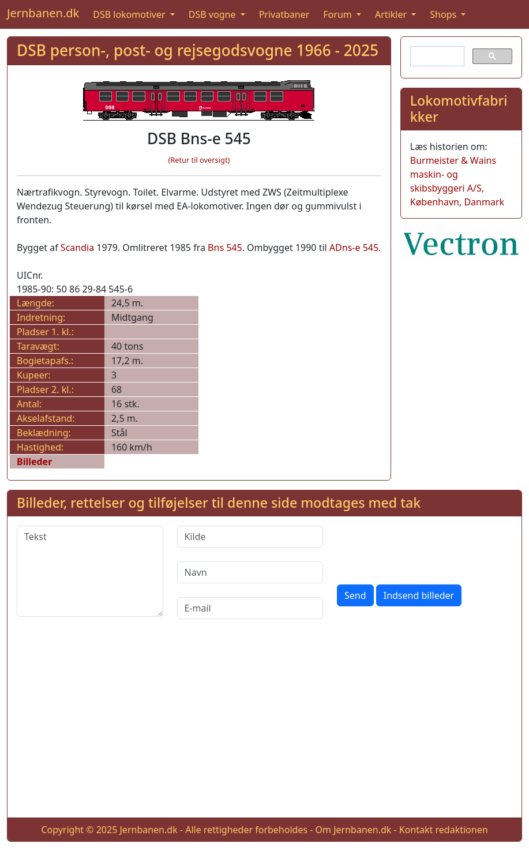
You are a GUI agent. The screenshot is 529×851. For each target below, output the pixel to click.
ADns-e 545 (353, 247)
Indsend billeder (419, 595)
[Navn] (250, 572)
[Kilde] (250, 537)
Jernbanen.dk (43, 13)
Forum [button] (338, 14)
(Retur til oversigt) (199, 160)
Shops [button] (444, 14)
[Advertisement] (264, 727)
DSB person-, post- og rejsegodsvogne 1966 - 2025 (197, 50)
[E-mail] (250, 608)
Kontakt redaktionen (443, 829)
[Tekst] (90, 571)
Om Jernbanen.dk (354, 829)
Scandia (77, 247)
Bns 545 (225, 247)
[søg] (436, 56)
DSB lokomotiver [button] (130, 14)
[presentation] (424, 548)
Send (355, 595)
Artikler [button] (392, 14)
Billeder (34, 461)
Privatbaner (284, 14)
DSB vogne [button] (213, 14)
